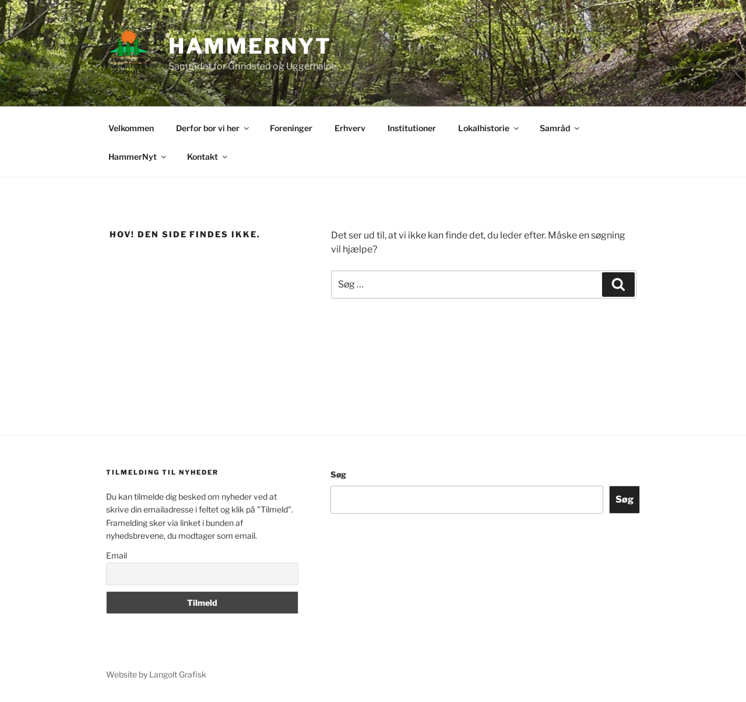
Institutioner (412, 128)
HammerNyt (138, 157)
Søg (338, 474)
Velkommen (131, 128)
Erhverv (350, 128)
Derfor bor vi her (213, 128)
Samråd (560, 128)
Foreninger (291, 128)
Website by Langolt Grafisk (156, 674)
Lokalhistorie (489, 128)
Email (116, 555)
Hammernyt (250, 46)
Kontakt (208, 157)
